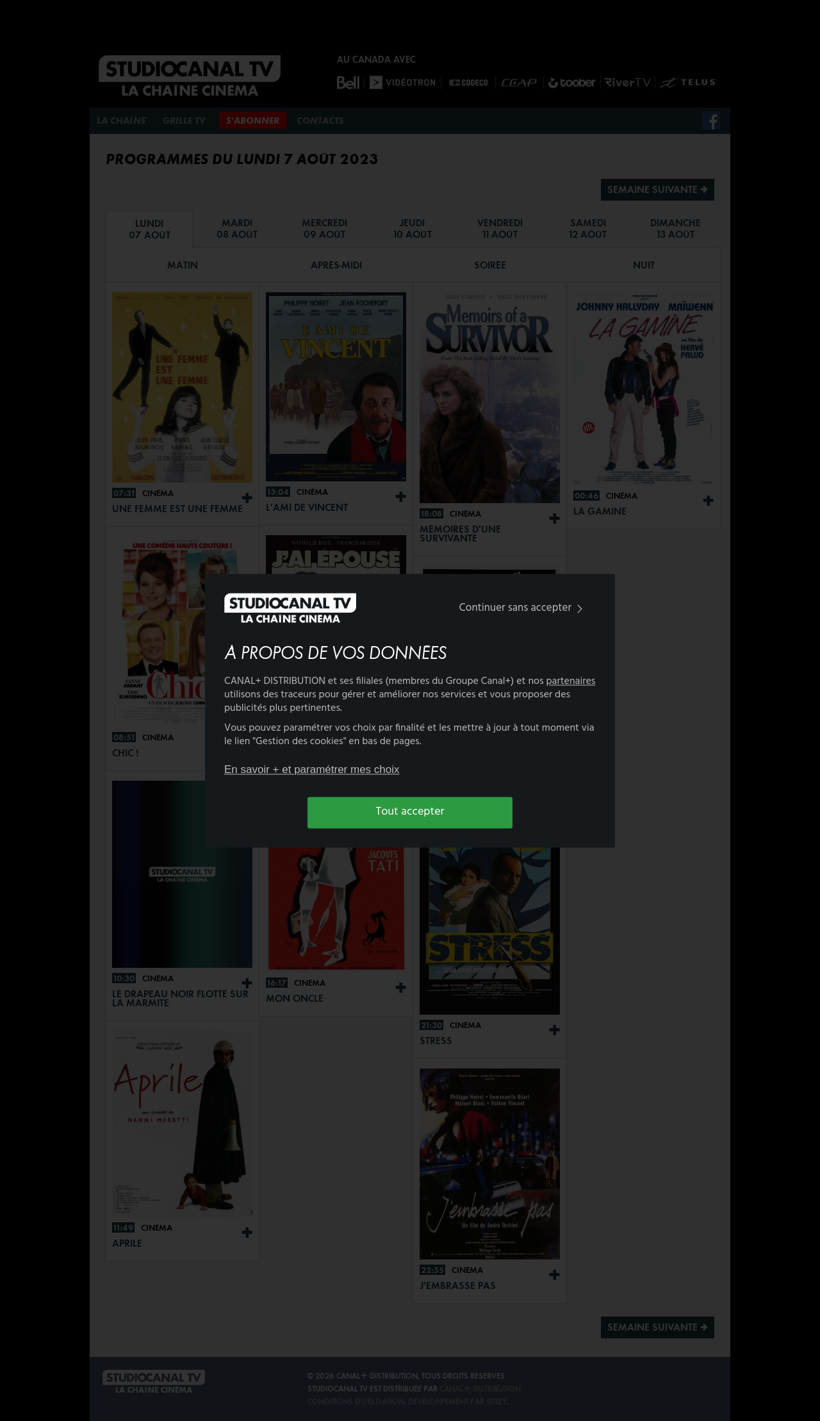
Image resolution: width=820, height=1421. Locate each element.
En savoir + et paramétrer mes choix (312, 770)
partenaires (571, 681)
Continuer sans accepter (523, 608)
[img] (579, 609)
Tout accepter (410, 812)
